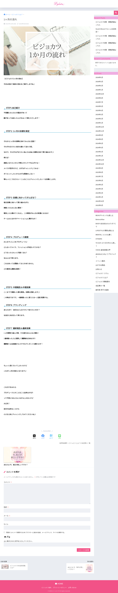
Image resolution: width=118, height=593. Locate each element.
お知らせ (99, 269)
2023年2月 (99, 193)
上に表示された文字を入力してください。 (18, 541)
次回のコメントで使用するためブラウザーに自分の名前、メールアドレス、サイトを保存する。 (35, 532)
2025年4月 (99, 110)
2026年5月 (99, 77)
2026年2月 (99, 86)
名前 (6, 507)
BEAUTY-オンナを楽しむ (104, 215)
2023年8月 (99, 172)
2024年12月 (100, 127)
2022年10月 (100, 201)
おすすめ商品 (100, 265)
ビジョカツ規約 (46, 587)
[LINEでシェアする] (59, 436)
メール (7, 515)
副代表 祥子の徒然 (102, 290)
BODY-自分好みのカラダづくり (106, 225)
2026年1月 (99, 90)
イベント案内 (100, 261)
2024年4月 (99, 148)
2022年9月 (99, 205)
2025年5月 (99, 106)
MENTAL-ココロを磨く (104, 235)
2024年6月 (99, 143)
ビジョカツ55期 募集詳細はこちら (106, 51)
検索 (116, 13)
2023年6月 (99, 180)
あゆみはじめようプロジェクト (106, 255)
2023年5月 (99, 185)
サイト (6, 524)
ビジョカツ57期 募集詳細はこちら (106, 37)
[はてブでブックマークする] (51, 436)
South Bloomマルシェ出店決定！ (106, 30)
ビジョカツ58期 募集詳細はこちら (106, 23)
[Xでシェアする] (34, 436)
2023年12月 (100, 160)
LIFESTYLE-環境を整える (105, 230)
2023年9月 (99, 168)
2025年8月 (99, 98)
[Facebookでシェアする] (43, 436)
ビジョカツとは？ (74, 443)
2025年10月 (100, 94)
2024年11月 (100, 131)
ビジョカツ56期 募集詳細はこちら (106, 44)
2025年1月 (99, 123)
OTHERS (99, 239)
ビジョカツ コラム (102, 273)
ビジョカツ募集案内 (103, 282)
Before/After (100, 219)
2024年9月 (99, 135)
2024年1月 (99, 156)
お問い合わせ (72, 587)
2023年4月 (99, 189)
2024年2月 (99, 152)
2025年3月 (99, 114)
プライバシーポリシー (60, 587)
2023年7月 (99, 176)
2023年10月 (100, 164)
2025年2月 (99, 119)
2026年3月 (99, 82)
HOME (59, 584)
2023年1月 (99, 197)
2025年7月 (99, 102)
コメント (8, 482)
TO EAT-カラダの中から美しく (106, 244)
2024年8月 (99, 139)
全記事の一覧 (85, 443)
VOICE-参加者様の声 (103, 250)
